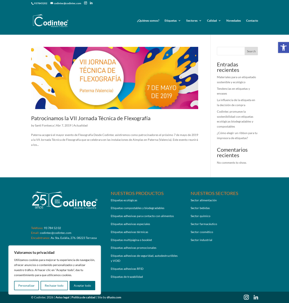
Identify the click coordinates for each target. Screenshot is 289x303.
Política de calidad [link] (83, 297)
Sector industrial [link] (201, 240)
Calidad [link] (212, 20)
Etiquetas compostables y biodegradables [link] (137, 208)
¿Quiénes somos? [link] (148, 20)
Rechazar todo (54, 285)
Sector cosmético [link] (202, 232)
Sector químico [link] (200, 216)
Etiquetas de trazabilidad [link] (127, 276)
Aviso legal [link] (62, 297)
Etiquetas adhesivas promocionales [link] (133, 247)
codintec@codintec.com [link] (55, 232)
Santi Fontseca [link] (44, 125)
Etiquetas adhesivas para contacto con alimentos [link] (142, 216)
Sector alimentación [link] (204, 200)
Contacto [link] (252, 20)
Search (251, 51)
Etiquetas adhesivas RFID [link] (127, 268)
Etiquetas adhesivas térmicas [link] (129, 232)
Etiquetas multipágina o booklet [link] (131, 240)
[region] (54, 270)
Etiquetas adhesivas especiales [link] (130, 224)
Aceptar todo (82, 285)
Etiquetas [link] (171, 20)
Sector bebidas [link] (200, 208)
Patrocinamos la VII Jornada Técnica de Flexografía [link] (90, 118)
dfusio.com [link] (114, 297)
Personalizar (26, 285)
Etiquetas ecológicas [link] (124, 200)
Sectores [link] (192, 20)
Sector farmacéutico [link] (204, 224)
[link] (283, 47)
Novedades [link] (233, 20)
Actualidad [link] (80, 125)
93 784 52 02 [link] (52, 228)
